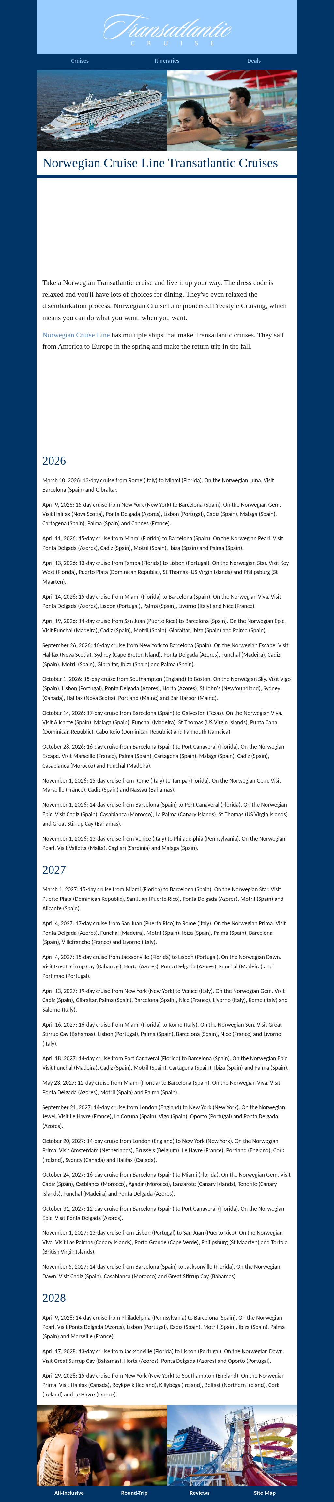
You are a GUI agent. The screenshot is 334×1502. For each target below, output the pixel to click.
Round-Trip (134, 1492)
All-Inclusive (69, 1492)
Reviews (199, 1492)
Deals (254, 60)
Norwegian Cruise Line (76, 335)
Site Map (265, 1492)
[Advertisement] (167, 224)
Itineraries (167, 60)
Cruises (80, 60)
